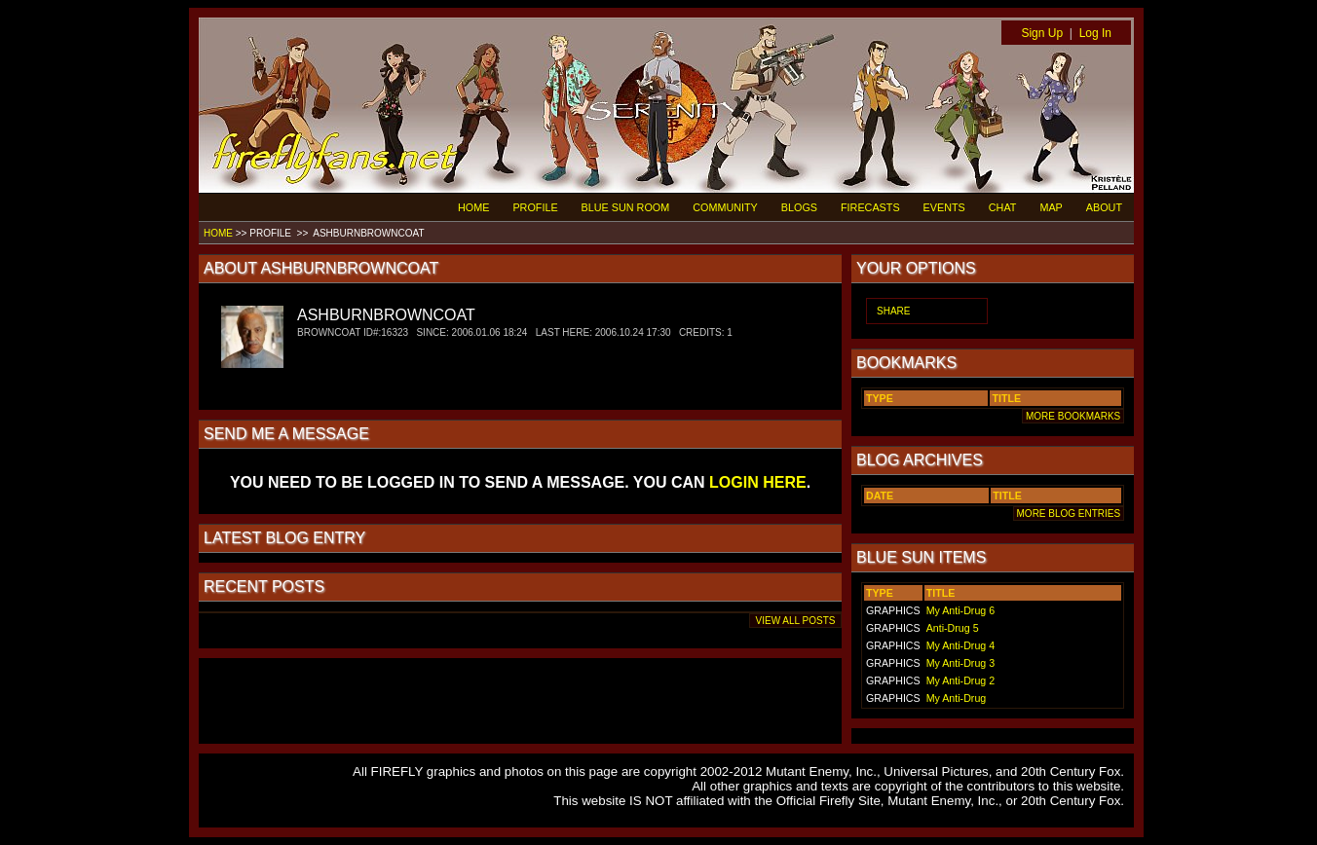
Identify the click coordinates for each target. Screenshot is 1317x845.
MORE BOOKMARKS (1073, 416)
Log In (1095, 33)
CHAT (1003, 207)
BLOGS (799, 207)
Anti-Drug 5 (952, 628)
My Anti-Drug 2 (960, 680)
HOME (473, 207)
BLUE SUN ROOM (626, 207)
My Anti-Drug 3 (960, 663)
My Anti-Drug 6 (960, 610)
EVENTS (944, 207)
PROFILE (534, 207)
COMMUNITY (725, 207)
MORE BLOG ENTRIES (1068, 513)
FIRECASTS (870, 207)
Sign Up (1042, 33)
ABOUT (1104, 207)
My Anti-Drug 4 (960, 645)
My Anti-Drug (956, 698)
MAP (1050, 207)
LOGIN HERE (758, 482)
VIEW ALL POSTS (795, 620)
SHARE (893, 311)
